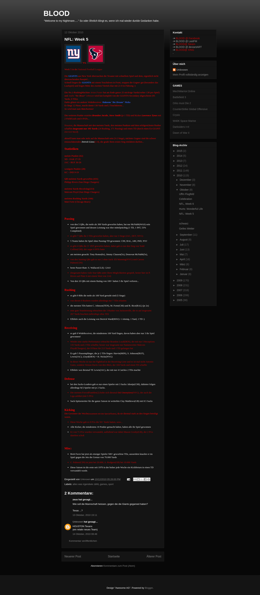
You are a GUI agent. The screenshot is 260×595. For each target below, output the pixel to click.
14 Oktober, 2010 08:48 (85, 534)
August (184, 239)
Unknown (78, 521)
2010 (180, 175)
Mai (182, 254)
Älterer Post (154, 556)
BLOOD (57, 13)
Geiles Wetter (186, 228)
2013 (180, 160)
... (180, 218)
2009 (180, 280)
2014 (180, 155)
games (103, 484)
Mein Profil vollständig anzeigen (190, 74)
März (183, 264)
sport (111, 484)
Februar (184, 269)
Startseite (114, 556)
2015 (180, 150)
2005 (180, 300)
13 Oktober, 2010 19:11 (85, 515)
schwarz (183, 223)
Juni (182, 249)
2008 (180, 285)
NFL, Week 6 (186, 203)
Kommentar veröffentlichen (83, 541)
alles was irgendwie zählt (86, 484)
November (186, 184)
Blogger (149, 588)
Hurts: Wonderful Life (191, 208)
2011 (180, 170)
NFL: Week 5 (186, 213)
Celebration (185, 198)
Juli (182, 244)
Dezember (186, 179)
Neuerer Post (72, 556)
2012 (180, 165)
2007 (180, 290)
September (186, 234)
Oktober (184, 189)
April (182, 259)
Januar (184, 274)
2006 (180, 295)
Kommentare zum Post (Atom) (119, 565)
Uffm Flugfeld (186, 194)
